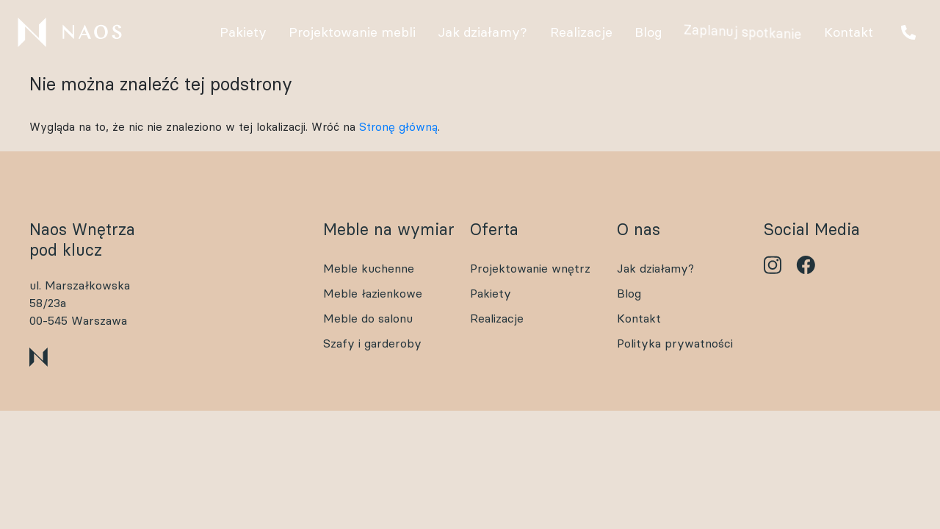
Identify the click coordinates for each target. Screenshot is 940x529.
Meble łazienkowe (372, 293)
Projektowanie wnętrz (530, 268)
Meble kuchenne (368, 268)
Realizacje (497, 318)
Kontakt (639, 318)
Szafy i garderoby (372, 343)
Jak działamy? (655, 268)
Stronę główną (398, 127)
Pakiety (490, 293)
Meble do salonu (368, 318)
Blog (629, 293)
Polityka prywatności (675, 343)
